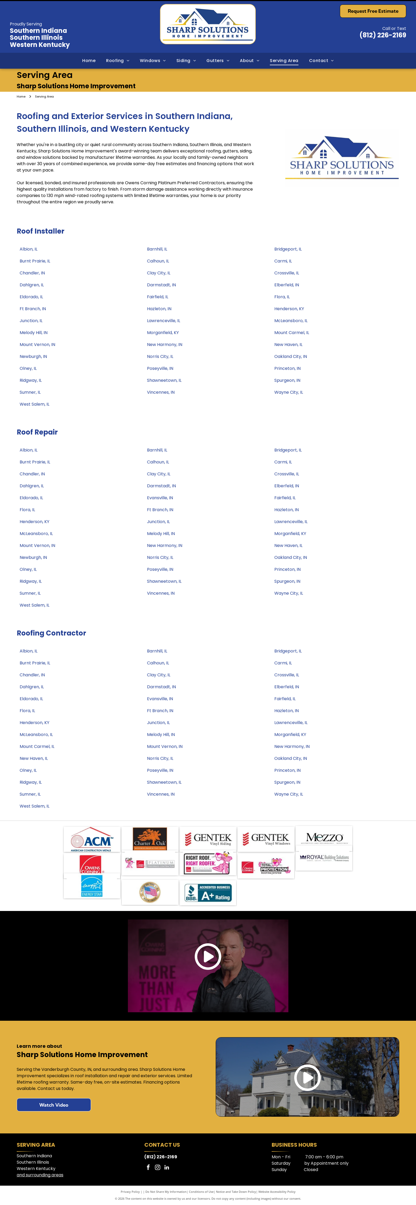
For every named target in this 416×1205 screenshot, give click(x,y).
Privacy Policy (130, 1192)
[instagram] (158, 1168)
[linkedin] (167, 1168)
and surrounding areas (40, 1175)
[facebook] (148, 1168)
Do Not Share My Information (166, 1192)
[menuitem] (89, 60)
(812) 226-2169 (382, 35)
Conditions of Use (201, 1192)
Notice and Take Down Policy (236, 1192)
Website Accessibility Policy (277, 1192)
